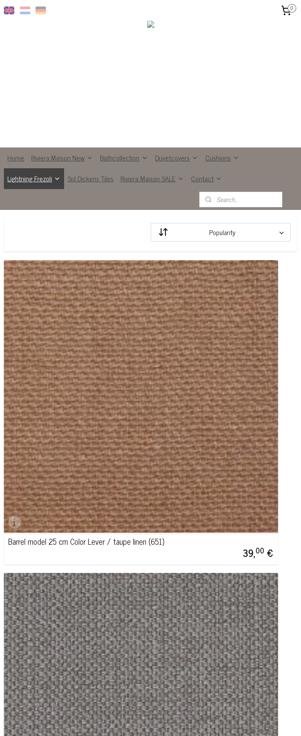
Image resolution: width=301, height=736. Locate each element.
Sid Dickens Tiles (90, 178)
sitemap (130, 720)
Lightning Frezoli (34, 178)
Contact (206, 178)
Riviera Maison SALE (152, 178)
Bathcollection (124, 157)
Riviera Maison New (62, 157)
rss (143, 720)
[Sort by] (220, 232)
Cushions (222, 157)
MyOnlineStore (225, 720)
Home (15, 157)
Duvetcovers (176, 157)
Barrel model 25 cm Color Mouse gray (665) (216, 406)
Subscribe (124, 670)
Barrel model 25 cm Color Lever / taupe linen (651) (69, 406)
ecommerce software (167, 720)
